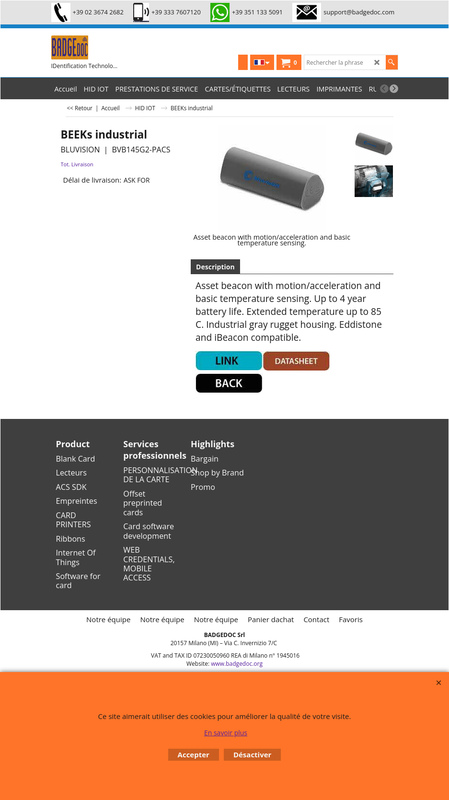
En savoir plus (225, 732)
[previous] (384, 88)
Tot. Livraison (77, 164)
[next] (394, 88)
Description (215, 266)
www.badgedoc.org (237, 664)
